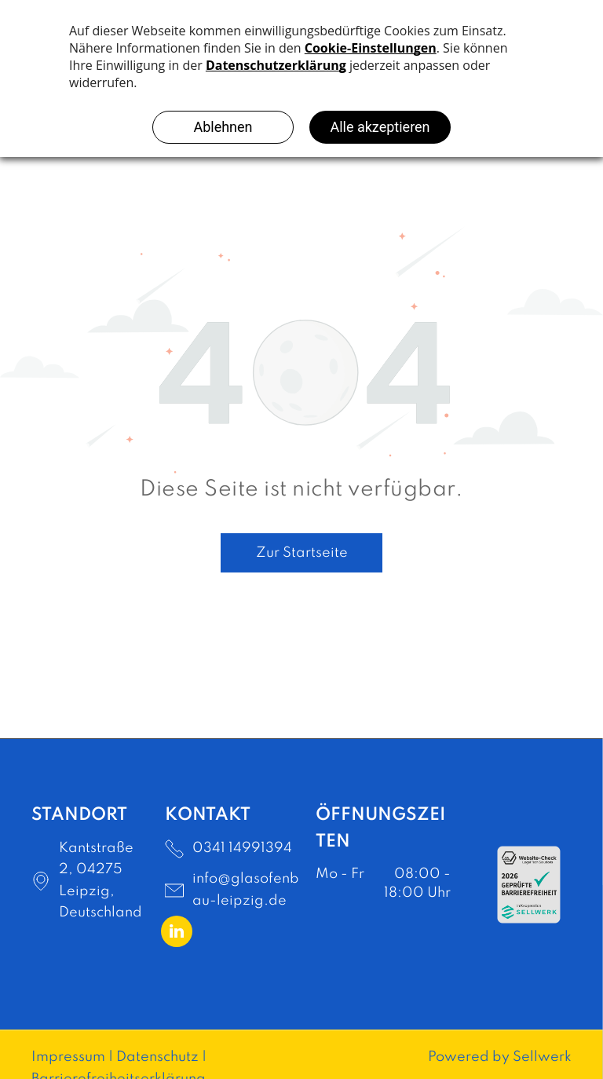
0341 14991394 (242, 848)
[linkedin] (176, 933)
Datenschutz (157, 1057)
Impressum (68, 1057)
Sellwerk (542, 1057)
